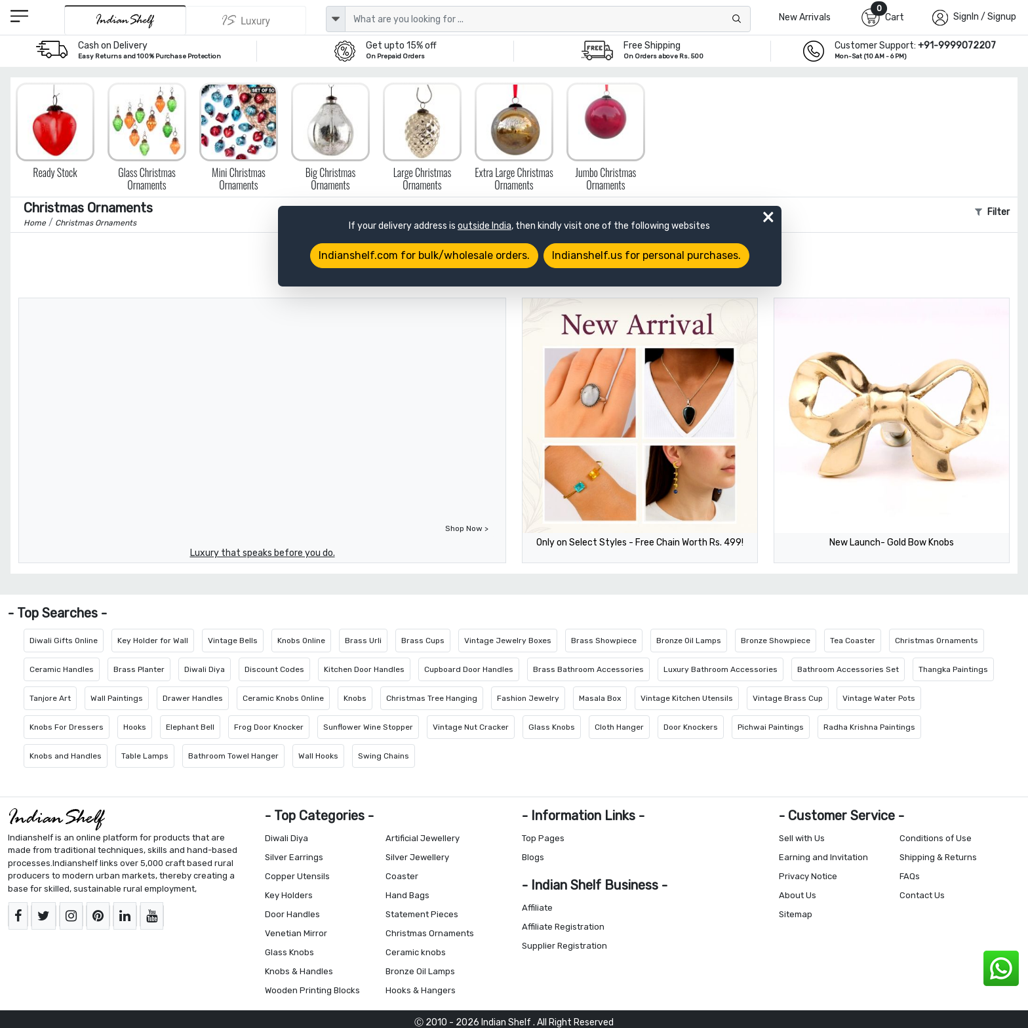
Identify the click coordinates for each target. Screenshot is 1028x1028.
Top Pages (543, 838)
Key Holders (289, 895)
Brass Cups (423, 640)
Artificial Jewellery (423, 838)
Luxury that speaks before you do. (262, 553)
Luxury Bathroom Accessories (720, 669)
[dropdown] (336, 19)
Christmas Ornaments (936, 640)
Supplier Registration (564, 946)
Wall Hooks (318, 756)
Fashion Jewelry (528, 698)
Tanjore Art (50, 698)
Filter (992, 212)
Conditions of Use (936, 838)
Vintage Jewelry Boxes (507, 640)
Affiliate (537, 908)
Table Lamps (144, 756)
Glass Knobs (551, 727)
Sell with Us (802, 838)
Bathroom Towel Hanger (233, 756)
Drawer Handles (193, 698)
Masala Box (600, 698)
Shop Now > (466, 528)
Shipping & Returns (938, 857)
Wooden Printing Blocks (312, 990)
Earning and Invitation (823, 857)
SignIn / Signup (984, 16)
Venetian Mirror (296, 933)
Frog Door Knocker (269, 727)
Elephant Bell (190, 727)
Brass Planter (139, 669)
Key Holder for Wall (152, 640)
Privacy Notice (808, 876)
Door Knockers (690, 727)
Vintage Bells (233, 640)
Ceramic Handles (62, 669)
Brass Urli (363, 640)
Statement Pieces (422, 914)
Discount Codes (274, 669)
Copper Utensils (297, 876)
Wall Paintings (116, 698)
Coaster (402, 876)
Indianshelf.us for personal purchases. (646, 255)
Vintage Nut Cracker (471, 727)
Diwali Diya (204, 669)
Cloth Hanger (619, 727)
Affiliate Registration (563, 927)
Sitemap (795, 914)
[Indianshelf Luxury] (246, 20)
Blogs (533, 857)
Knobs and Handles (66, 756)
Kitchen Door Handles (364, 669)
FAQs (910, 876)
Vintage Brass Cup (788, 698)
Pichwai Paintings (771, 727)
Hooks (134, 727)
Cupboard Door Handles (468, 669)
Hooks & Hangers (421, 990)
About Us (797, 895)
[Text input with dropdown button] (548, 19)
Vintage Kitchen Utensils (687, 698)
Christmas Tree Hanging (431, 698)
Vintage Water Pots (878, 698)
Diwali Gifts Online (64, 640)
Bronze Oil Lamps (688, 640)
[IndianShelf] (125, 20)
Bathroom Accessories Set (848, 669)
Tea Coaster (852, 640)
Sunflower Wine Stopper (368, 727)
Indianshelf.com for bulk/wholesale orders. (424, 255)
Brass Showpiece (604, 640)
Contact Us (922, 895)
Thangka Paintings (953, 669)
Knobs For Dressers (67, 727)
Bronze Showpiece (775, 640)
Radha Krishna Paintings (869, 727)
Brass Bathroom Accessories (588, 669)
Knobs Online (301, 640)
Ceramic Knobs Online (283, 698)
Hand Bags (407, 895)
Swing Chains (383, 756)
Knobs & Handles (299, 971)
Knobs (355, 698)
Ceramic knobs (416, 952)
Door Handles (292, 914)
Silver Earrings (294, 857)
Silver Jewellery (417, 857)
